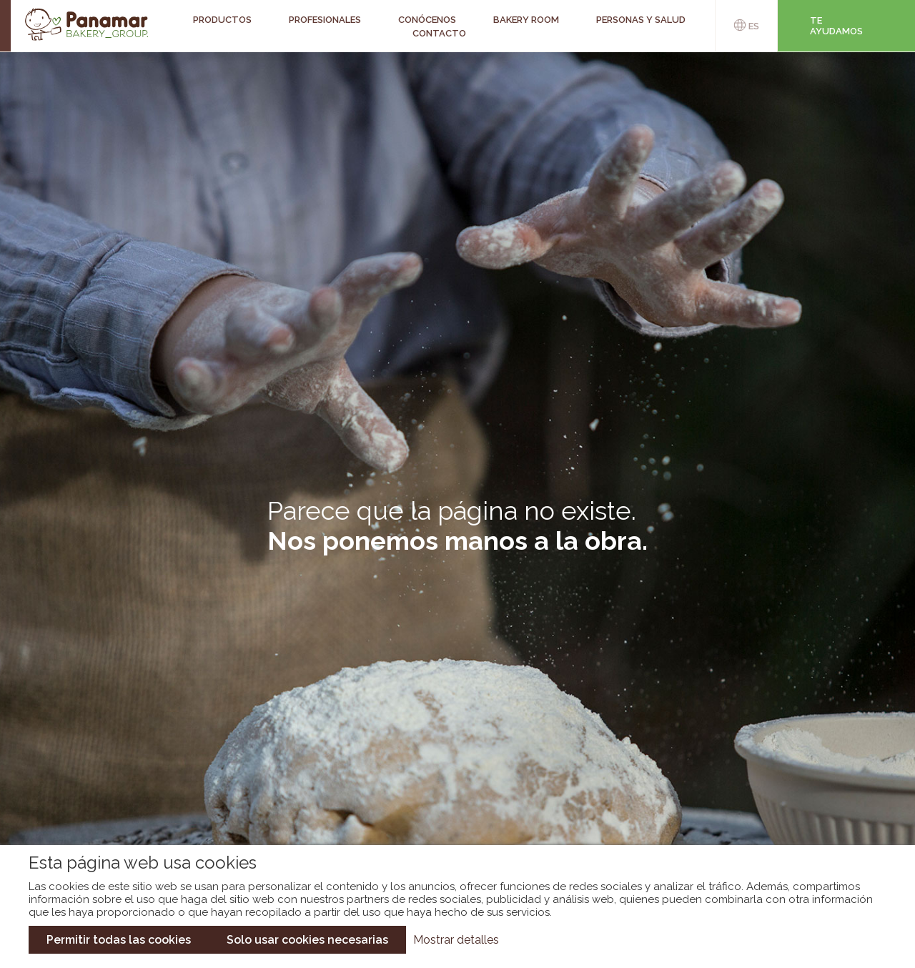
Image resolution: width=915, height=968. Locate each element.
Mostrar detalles (456, 940)
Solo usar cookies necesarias (307, 940)
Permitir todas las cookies (118, 940)
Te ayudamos (836, 25)
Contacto (439, 33)
